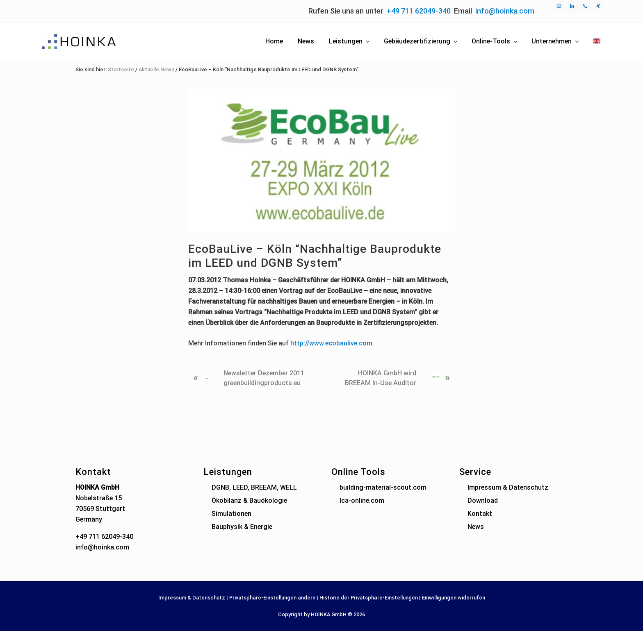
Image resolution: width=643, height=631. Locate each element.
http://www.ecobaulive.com (331, 343)
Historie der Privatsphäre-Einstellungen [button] (368, 598)
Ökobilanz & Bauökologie (249, 500)
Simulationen (231, 514)
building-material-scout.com (383, 487)
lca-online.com (362, 500)
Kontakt (479, 514)
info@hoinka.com (504, 11)
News (475, 527)
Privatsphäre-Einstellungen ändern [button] (272, 598)
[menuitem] (596, 41)
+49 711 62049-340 (419, 11)
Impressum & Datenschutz (507, 487)
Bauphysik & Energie (242, 527)
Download (482, 500)
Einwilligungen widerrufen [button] (453, 598)
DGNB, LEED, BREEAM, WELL (254, 487)
